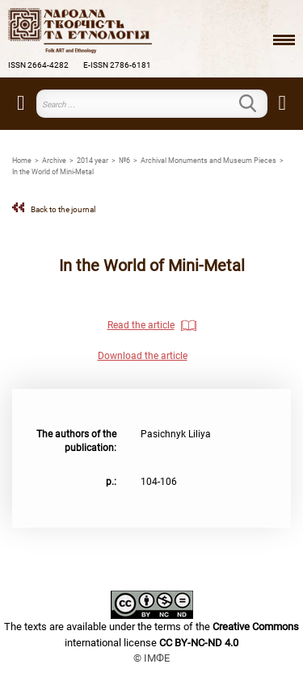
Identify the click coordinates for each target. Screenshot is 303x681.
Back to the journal (63, 209)
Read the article (141, 325)
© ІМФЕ (151, 658)
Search (257, 103)
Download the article (142, 355)
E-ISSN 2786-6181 (117, 65)
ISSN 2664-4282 (38, 65)
